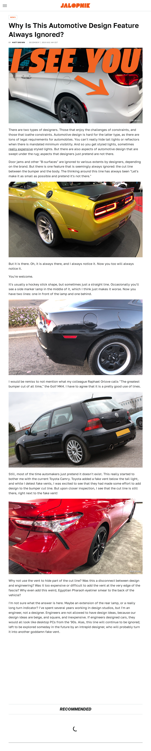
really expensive (21, 149)
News (13, 17)
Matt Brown (18, 42)
